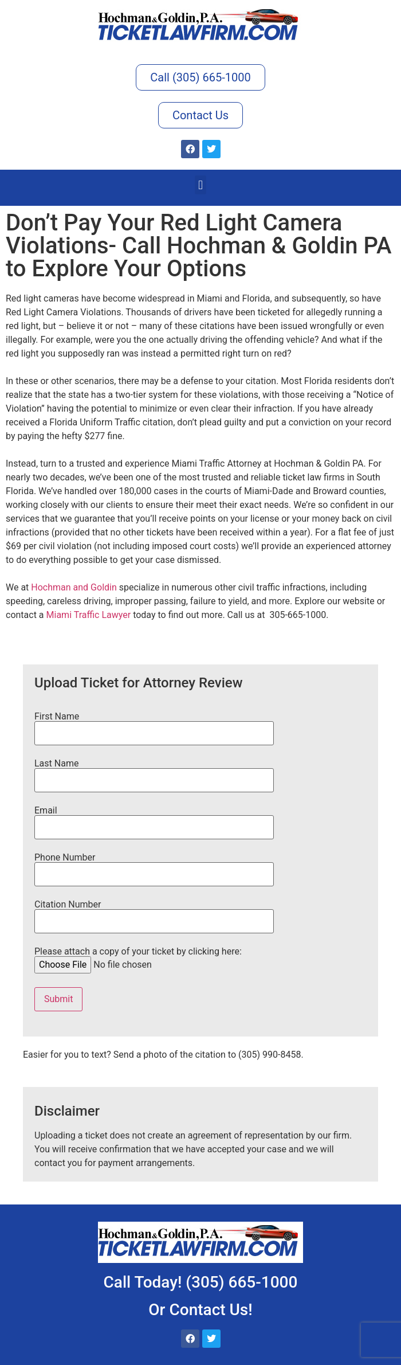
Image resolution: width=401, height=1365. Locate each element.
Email (154, 819)
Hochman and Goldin (73, 587)
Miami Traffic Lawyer (88, 614)
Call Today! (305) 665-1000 (201, 1282)
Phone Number (154, 866)
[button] (200, 184)
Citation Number (154, 913)
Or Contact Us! (200, 1309)
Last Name (154, 772)
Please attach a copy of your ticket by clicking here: (138, 958)
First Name (154, 725)
